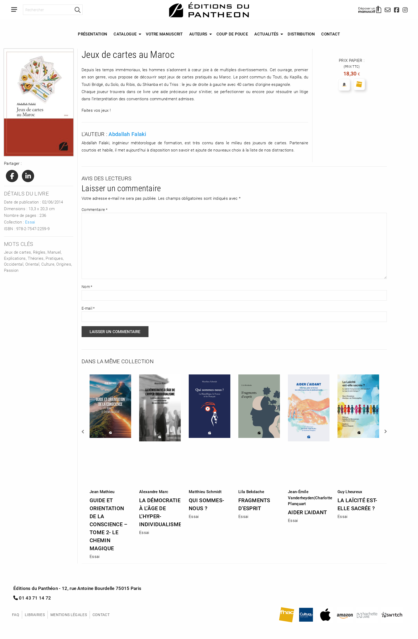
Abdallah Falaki (127, 133)
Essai (30, 222)
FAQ (15, 614)
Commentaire (94, 209)
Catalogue (125, 34)
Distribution (301, 34)
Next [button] (385, 431)
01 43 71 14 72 (32, 598)
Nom (87, 286)
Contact (330, 34)
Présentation (92, 34)
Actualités (266, 34)
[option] (110, 465)
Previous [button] (83, 431)
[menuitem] (92, 34)
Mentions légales (68, 614)
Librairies (35, 614)
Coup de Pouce (232, 34)
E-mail (88, 308)
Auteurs (198, 34)
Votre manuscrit (164, 34)
